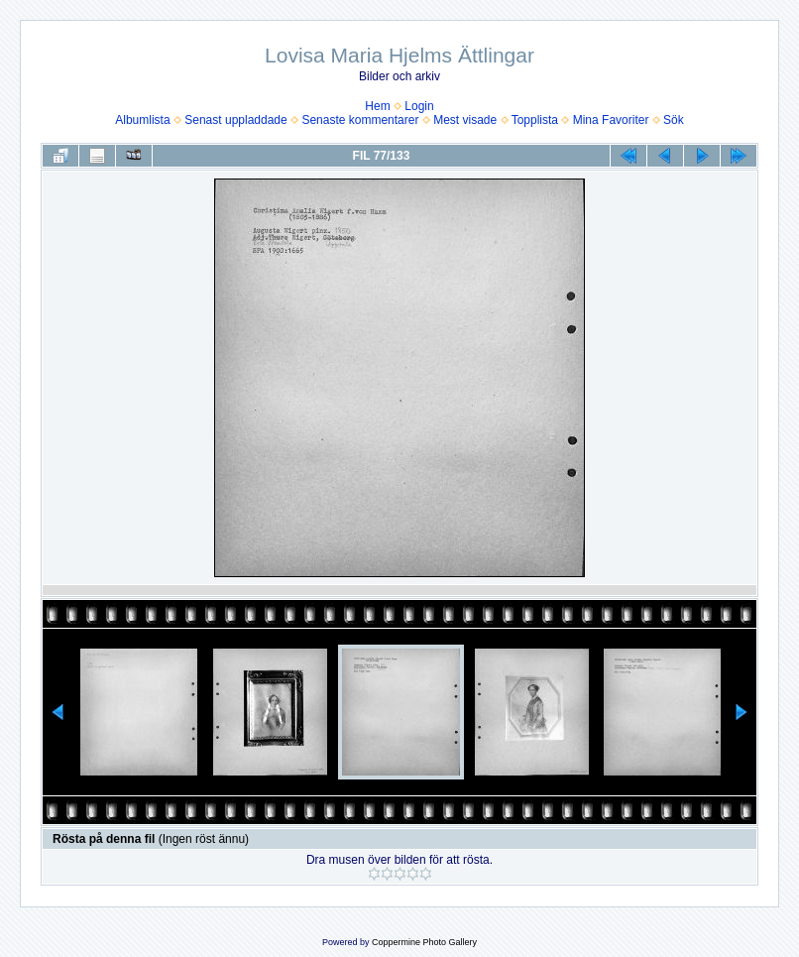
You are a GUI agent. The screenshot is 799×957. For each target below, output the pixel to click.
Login (418, 106)
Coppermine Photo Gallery (424, 942)
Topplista (535, 120)
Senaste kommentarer (359, 120)
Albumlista (142, 120)
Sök (673, 120)
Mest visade (465, 120)
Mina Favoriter (611, 120)
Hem (377, 106)
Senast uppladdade (235, 120)
